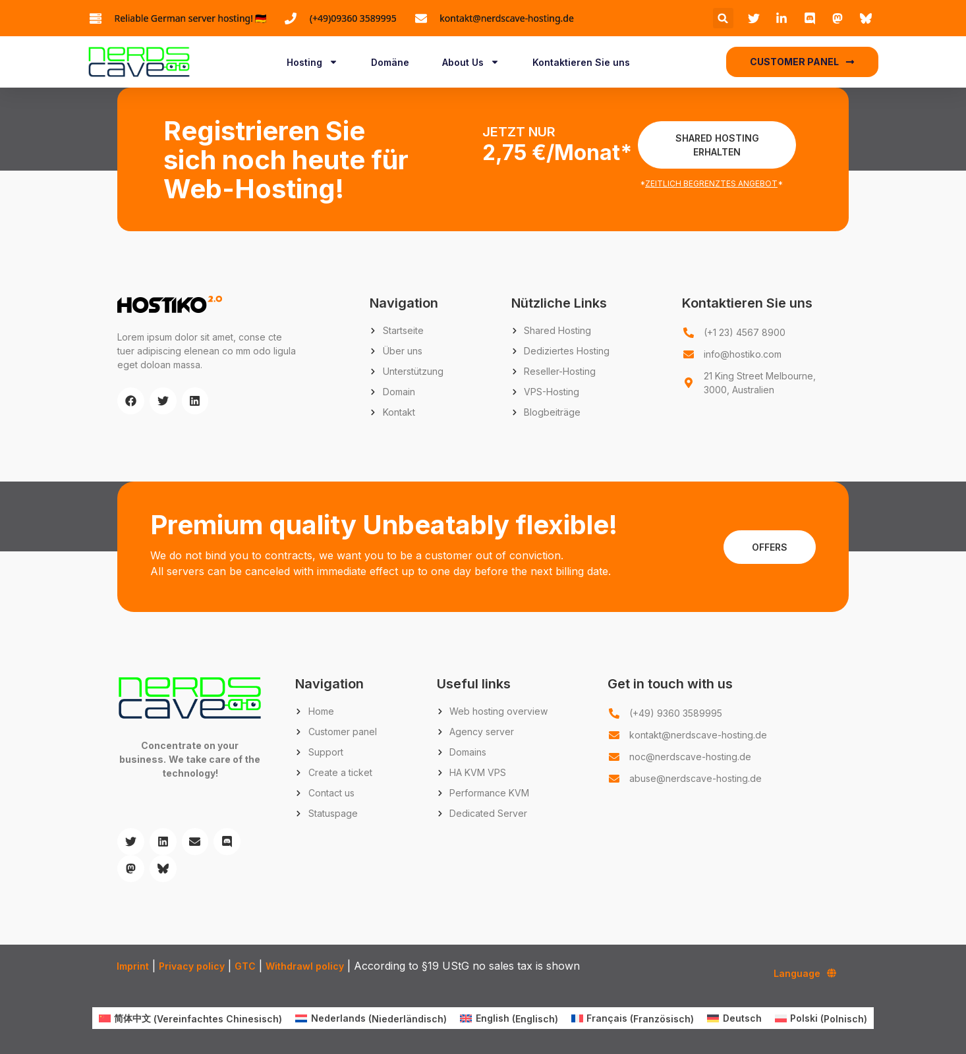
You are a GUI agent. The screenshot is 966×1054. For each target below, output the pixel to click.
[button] (723, 18)
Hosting (312, 62)
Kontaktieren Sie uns (581, 62)
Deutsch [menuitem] (742, 1018)
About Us (470, 62)
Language (805, 973)
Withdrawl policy (305, 966)
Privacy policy (192, 966)
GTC (245, 966)
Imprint (133, 966)
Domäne (390, 62)
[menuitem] (190, 1018)
